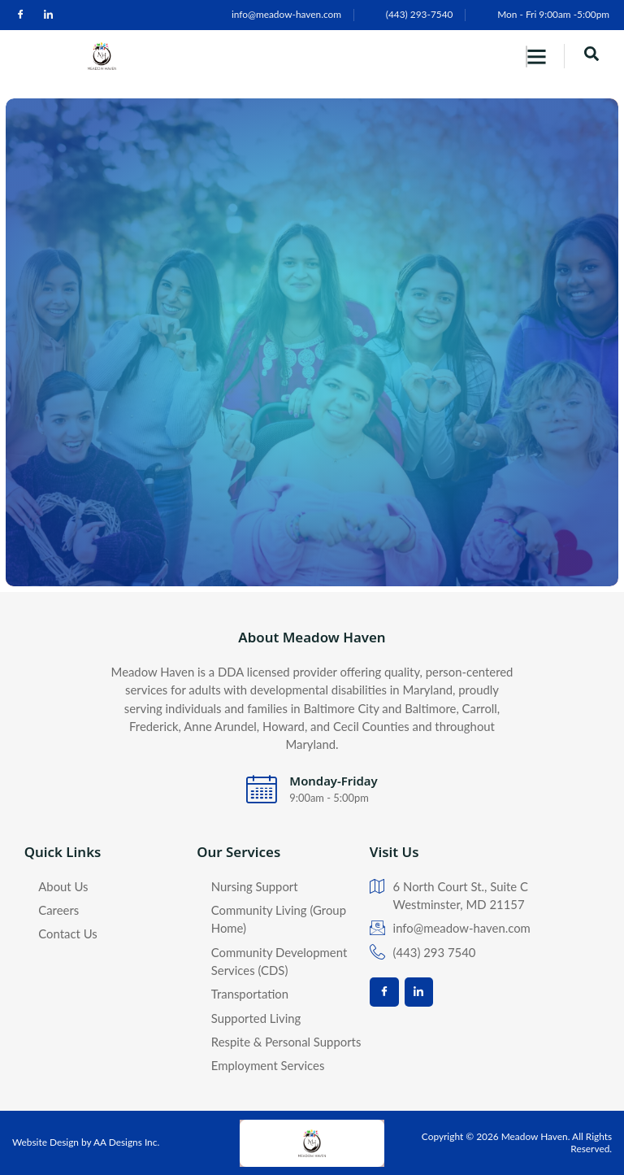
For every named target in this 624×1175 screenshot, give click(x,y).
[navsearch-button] (591, 56)
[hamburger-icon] (526, 56)
